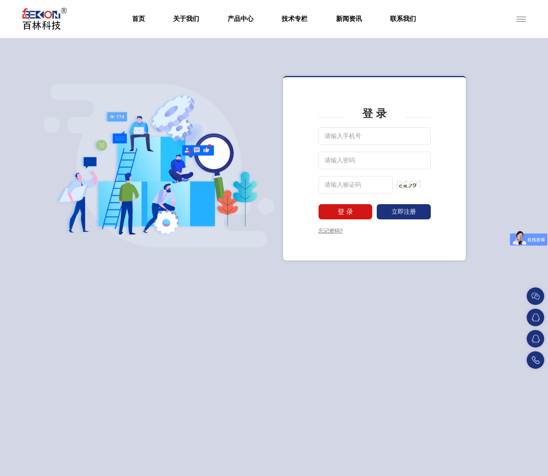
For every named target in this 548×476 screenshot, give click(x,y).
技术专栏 (294, 18)
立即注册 (404, 211)
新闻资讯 (349, 18)
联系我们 (403, 18)
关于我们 (186, 18)
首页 (138, 18)
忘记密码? (331, 231)
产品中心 (240, 18)
